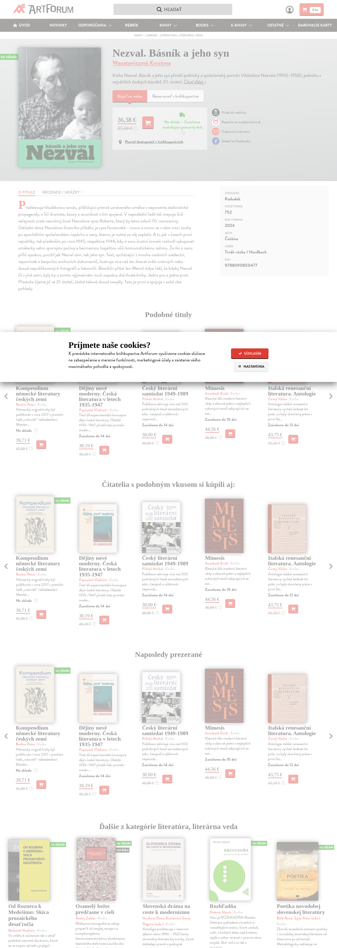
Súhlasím (249, 353)
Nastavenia (251, 366)
